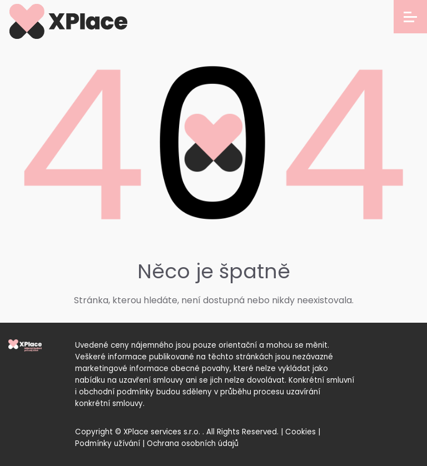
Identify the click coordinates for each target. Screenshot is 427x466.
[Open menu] (410, 16)
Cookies (300, 432)
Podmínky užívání (107, 443)
